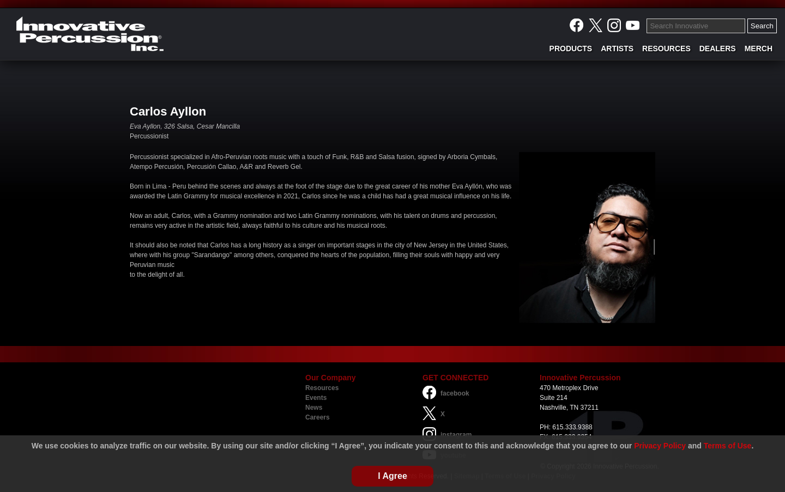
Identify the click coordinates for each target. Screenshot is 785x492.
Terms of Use (728, 445)
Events (316, 398)
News (313, 407)
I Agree (392, 476)
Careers (317, 417)
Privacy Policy (660, 445)
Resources (322, 388)
